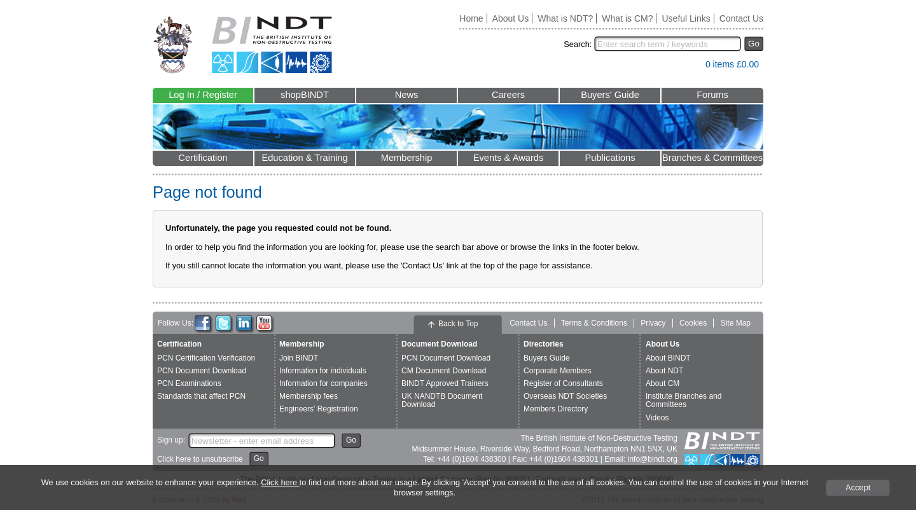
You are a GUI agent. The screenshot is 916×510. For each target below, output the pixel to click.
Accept (857, 487)
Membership (407, 158)
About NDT (664, 370)
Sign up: (171, 440)
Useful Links (686, 18)
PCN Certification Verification (206, 358)
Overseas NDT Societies (565, 396)
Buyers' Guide (610, 95)
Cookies (693, 323)
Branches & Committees (712, 158)
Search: (578, 44)
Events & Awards (508, 158)
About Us (510, 18)
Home (471, 18)
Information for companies (323, 383)
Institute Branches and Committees (683, 400)
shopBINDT (305, 95)
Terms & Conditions (594, 323)
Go (754, 43)
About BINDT (668, 358)
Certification (202, 158)
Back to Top (458, 323)
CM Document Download (443, 370)
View (689, 67)
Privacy (653, 323)
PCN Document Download (201, 370)
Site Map (736, 323)
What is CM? (627, 18)
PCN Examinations (189, 383)
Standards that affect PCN (201, 396)
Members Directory (556, 408)
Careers (508, 95)
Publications (610, 158)
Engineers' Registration (318, 408)
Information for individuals (322, 370)
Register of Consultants (563, 383)
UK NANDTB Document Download (441, 400)
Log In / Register (203, 95)
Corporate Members (558, 370)
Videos (657, 417)
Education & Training (304, 158)
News (407, 95)
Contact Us (741, 18)
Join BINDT (298, 358)
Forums (712, 95)
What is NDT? (565, 18)
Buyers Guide (547, 358)
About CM (662, 383)
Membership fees (308, 396)
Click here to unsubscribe (200, 459)
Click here (280, 482)
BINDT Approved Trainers (445, 383)
